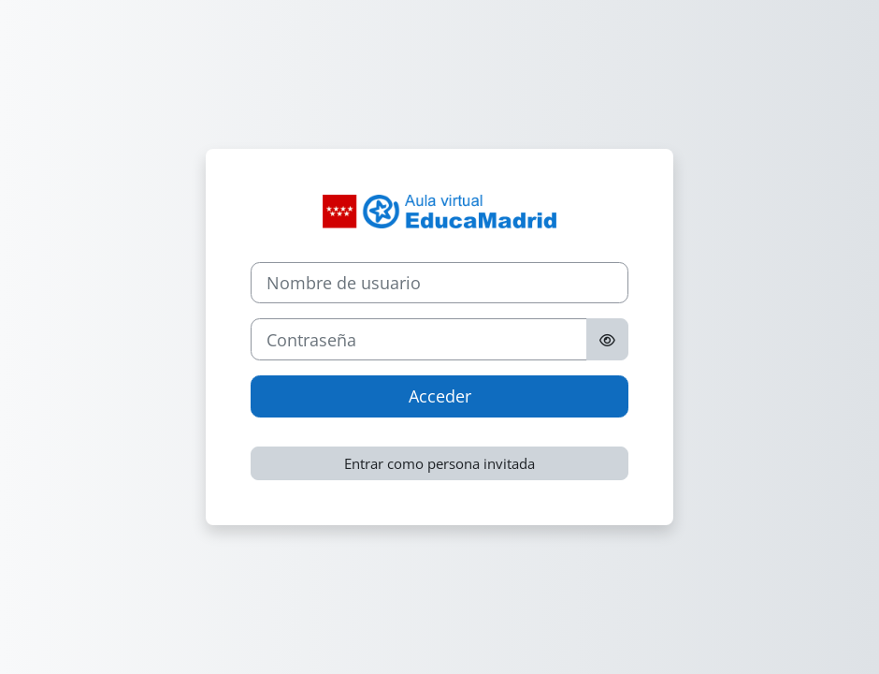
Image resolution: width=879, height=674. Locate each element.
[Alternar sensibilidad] (607, 339)
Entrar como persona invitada (439, 463)
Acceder (440, 396)
